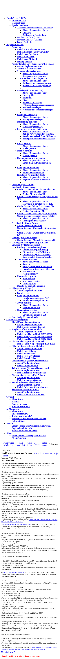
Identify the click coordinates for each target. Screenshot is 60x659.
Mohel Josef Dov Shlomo (28, 356)
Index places (44, 444)
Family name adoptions (28, 167)
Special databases (20, 25)
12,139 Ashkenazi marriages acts (32, 78)
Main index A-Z (21, 444)
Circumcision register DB (34, 315)
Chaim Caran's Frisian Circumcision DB (36, 189)
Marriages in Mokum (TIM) (30, 90)
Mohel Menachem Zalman (29, 380)
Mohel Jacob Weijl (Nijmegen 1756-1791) (36, 344)
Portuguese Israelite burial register (38, 139)
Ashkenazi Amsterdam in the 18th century (35, 28)
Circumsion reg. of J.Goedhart (37, 254)
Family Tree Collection (8, 444)
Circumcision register (27, 310)
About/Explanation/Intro (28, 363)
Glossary (27, 32)
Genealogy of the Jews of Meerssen (38, 269)
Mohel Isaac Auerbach (27, 54)
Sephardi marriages (32, 107)
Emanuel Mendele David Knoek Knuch (17, 524)
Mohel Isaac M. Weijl (27, 59)
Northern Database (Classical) (30, 40)
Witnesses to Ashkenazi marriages (38, 105)
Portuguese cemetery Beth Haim (32, 129)
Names (37, 444)
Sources (26, 264)
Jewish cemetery (30, 274)
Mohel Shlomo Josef (26, 353)
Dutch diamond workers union (31, 158)
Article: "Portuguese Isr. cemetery (38, 134)
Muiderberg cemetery (27, 122)
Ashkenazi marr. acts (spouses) (37, 83)
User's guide (28, 95)
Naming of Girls (24, 61)
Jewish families (24, 303)
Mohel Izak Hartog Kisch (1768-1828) (34, 334)
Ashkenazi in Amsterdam (34, 35)
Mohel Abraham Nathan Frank (31, 373)
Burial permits (24, 143)
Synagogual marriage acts (29, 71)
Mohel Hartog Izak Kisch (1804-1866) (34, 336)
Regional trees (18, 23)
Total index (29, 444)
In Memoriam (29, 271)
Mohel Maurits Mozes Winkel (30, 394)
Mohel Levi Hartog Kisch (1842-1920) (34, 339)
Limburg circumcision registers (31, 247)
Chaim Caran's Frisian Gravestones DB (35, 206)
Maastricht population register (31, 286)
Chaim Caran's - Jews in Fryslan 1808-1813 (37, 213)
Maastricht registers (26, 276)
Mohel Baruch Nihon (27, 358)
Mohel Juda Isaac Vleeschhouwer (32, 387)
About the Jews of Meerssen (35, 262)
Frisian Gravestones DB (34, 211)
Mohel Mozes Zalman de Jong (31, 327)
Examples (27, 98)
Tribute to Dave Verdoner (29, 69)
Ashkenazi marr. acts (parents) (37, 85)
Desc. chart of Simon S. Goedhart (38, 257)
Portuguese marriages (27, 114)
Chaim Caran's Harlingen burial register (36, 216)
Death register (29, 283)
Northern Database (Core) (28, 37)
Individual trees (19, 20)
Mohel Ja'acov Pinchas (27, 365)
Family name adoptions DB (35, 300)
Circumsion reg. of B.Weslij (35, 250)
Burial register (24, 293)
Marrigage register (31, 281)
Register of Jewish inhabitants (31, 175)
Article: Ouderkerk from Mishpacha (39, 136)
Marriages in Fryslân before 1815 (38, 204)
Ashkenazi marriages (32, 102)
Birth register (29, 278)
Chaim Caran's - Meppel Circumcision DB (36, 240)
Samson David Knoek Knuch (13, 572)
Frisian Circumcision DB (34, 194)
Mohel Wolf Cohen (25, 56)
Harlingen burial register (34, 221)
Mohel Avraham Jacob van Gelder (33, 52)
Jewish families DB (31, 307)
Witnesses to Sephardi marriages (38, 110)
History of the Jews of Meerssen (37, 266)
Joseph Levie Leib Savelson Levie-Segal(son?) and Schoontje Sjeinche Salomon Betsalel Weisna (29, 648)
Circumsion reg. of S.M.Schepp (37, 252)
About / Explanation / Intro (35, 30)
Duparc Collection (25, 42)
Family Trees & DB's (16, 18)
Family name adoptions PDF (36, 298)
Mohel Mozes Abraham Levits (31, 49)
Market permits (24, 151)
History (26, 100)
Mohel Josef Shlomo (26, 351)
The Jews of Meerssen (27, 259)
